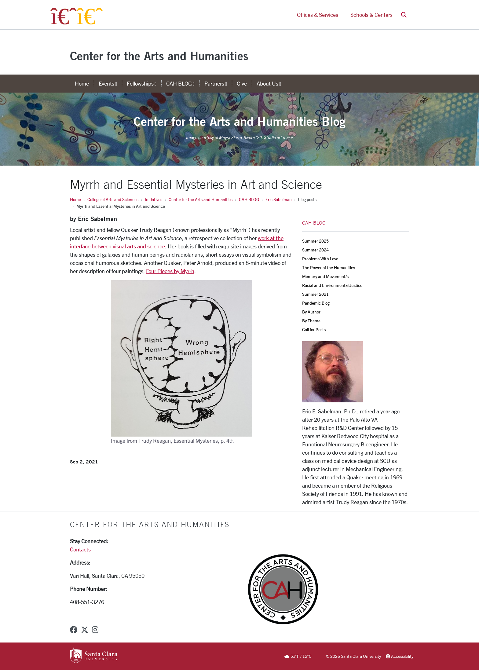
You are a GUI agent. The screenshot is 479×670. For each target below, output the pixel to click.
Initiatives (153, 199)
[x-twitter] (84, 629)
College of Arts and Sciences (112, 199)
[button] (404, 14)
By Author (311, 311)
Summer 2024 (315, 249)
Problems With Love (320, 258)
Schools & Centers (371, 15)
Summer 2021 (315, 294)
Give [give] (242, 83)
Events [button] (110, 83)
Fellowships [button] (144, 83)
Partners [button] (218, 83)
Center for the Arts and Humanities (159, 56)
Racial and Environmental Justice (332, 285)
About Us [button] (271, 83)
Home (75, 199)
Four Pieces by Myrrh (170, 271)
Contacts (80, 549)
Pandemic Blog (316, 303)
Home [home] (82, 83)
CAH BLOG (249, 199)
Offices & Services (317, 15)
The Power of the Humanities (328, 267)
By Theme (311, 320)
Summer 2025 (315, 240)
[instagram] (95, 629)
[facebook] (73, 629)
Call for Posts (314, 329)
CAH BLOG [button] (182, 83)
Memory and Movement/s (325, 276)
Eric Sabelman (278, 199)
